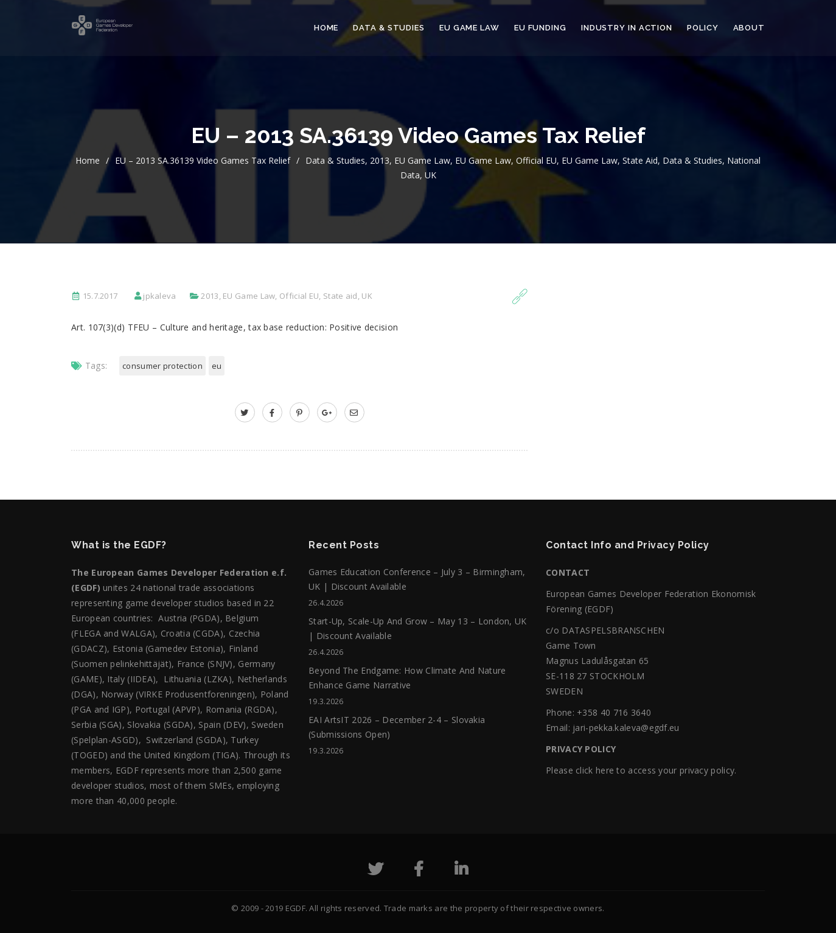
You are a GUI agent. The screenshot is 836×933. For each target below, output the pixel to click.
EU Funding (540, 27)
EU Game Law (469, 27)
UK (430, 175)
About (749, 27)
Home (326, 27)
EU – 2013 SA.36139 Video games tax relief (202, 160)
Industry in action (626, 27)
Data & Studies (389, 27)
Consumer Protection (162, 365)
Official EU (536, 160)
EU (217, 365)
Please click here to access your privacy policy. (641, 770)
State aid (640, 160)
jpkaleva (159, 295)
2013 (379, 160)
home (87, 160)
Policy (702, 27)
